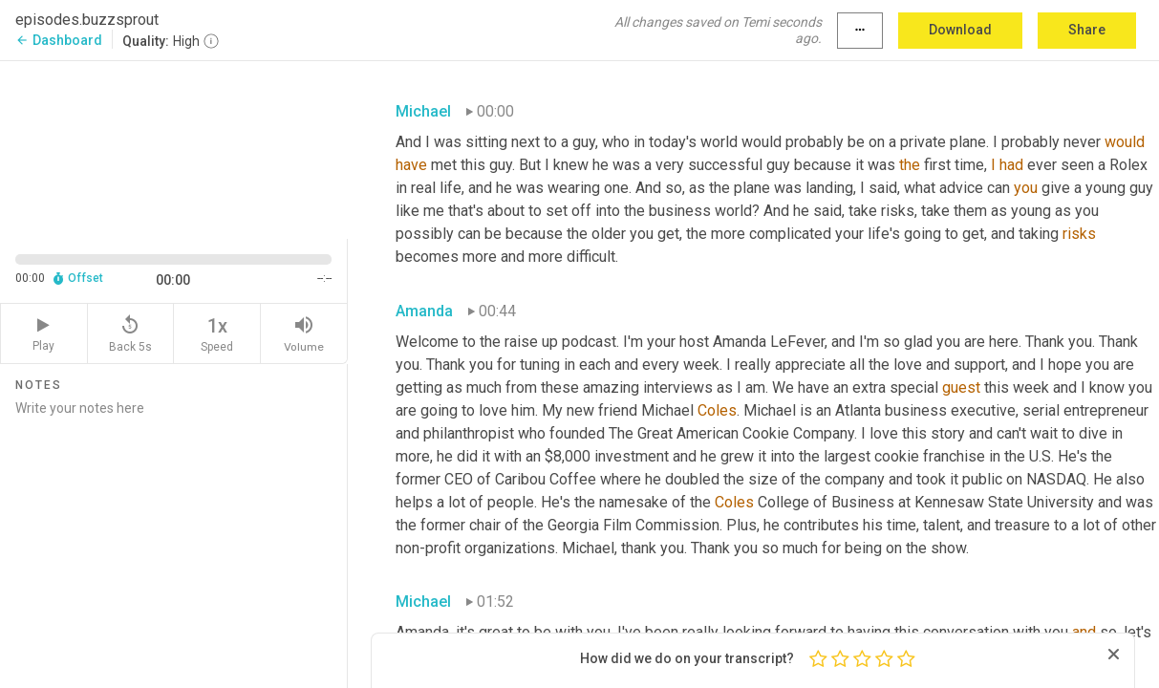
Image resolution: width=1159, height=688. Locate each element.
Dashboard (58, 40)
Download (960, 29)
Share (1086, 29)
